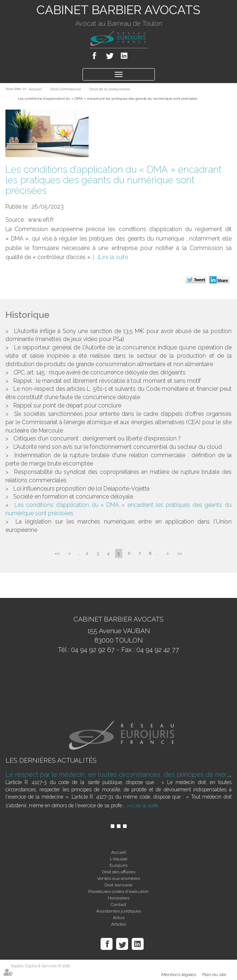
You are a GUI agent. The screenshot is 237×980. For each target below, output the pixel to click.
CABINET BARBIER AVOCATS (118, 10)
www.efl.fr (41, 219)
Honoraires (119, 898)
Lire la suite (113, 257)
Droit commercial (65, 89)
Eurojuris (118, 865)
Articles (118, 924)
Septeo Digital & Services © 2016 (40, 966)
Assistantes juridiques (118, 911)
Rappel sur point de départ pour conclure (67, 405)
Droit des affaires (118, 871)
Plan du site (214, 974)
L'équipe (118, 858)
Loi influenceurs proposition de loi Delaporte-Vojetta (81, 488)
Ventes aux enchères (118, 878)
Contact (118, 904)
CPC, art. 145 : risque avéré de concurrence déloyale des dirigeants (99, 372)
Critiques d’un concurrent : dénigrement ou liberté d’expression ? (97, 438)
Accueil (35, 89)
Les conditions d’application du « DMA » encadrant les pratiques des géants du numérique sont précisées (107, 99)
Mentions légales (178, 974)
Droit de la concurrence (109, 89)
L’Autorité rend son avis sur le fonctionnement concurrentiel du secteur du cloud (117, 446)
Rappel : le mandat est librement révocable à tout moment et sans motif (107, 380)
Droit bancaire (118, 884)
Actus (118, 917)
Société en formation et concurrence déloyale (73, 496)
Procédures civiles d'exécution (118, 891)
